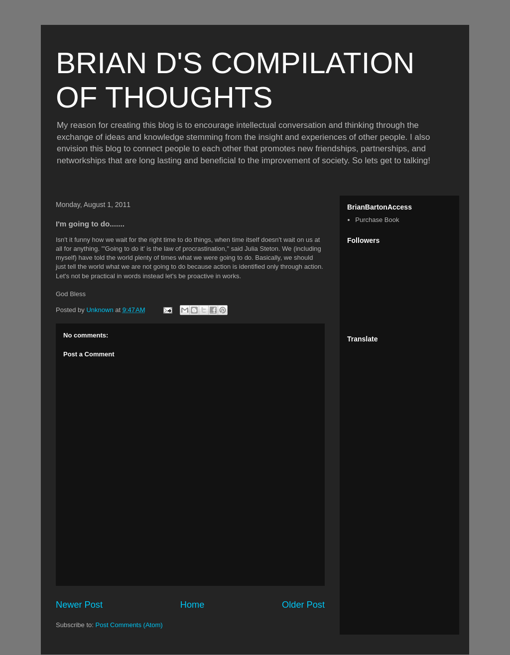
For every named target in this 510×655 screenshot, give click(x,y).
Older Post (303, 605)
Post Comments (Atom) (129, 625)
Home (192, 605)
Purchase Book (377, 219)
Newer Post (79, 605)
